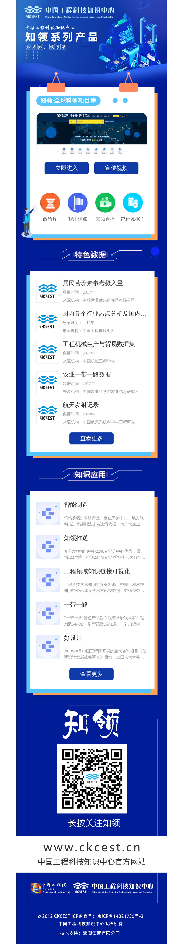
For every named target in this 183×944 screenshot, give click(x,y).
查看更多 (91, 438)
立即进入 (66, 168)
